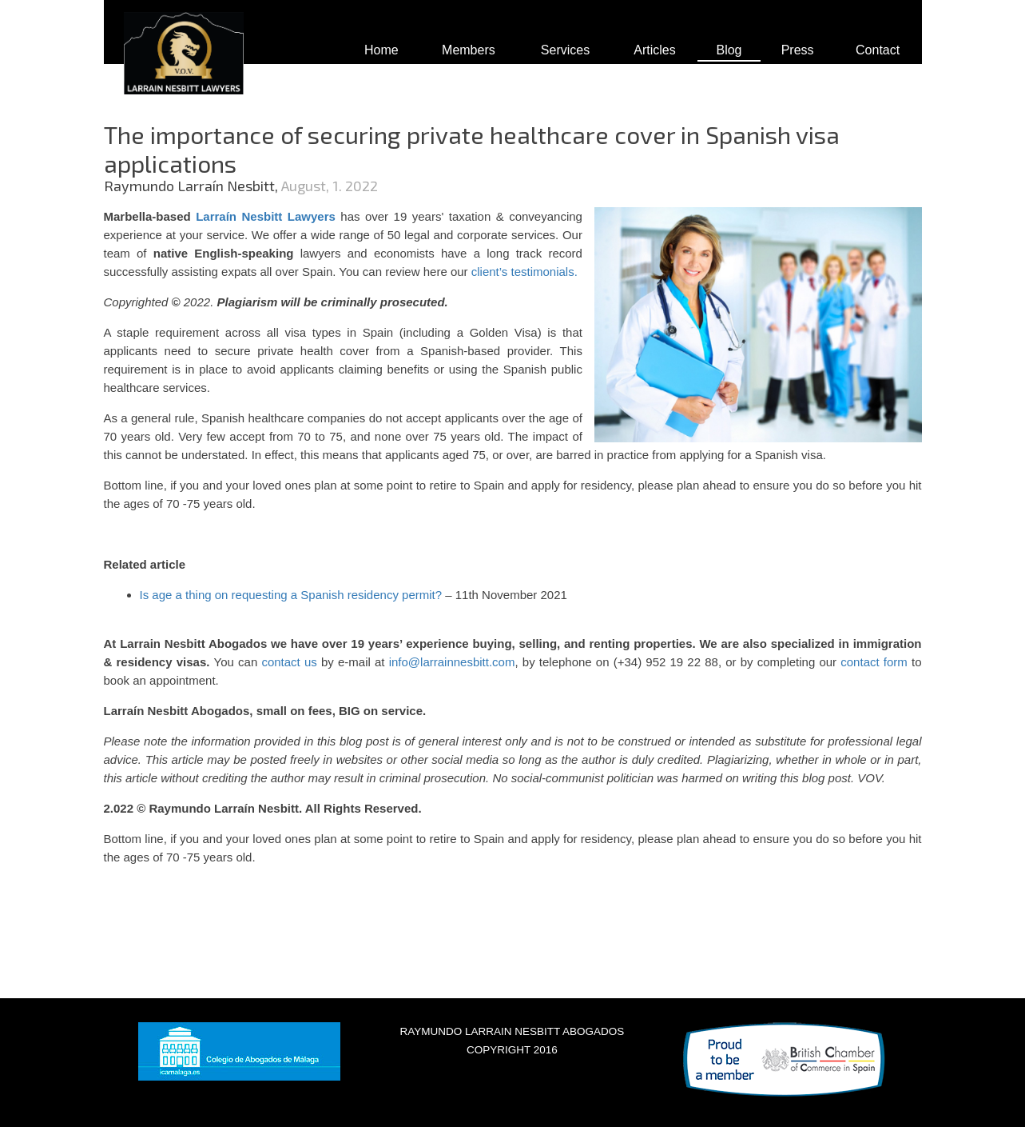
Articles (654, 50)
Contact (878, 50)
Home (381, 50)
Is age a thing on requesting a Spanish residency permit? (291, 594)
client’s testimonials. (524, 271)
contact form (874, 662)
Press (797, 50)
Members (468, 50)
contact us (287, 662)
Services (565, 50)
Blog (728, 50)
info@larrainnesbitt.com (452, 662)
